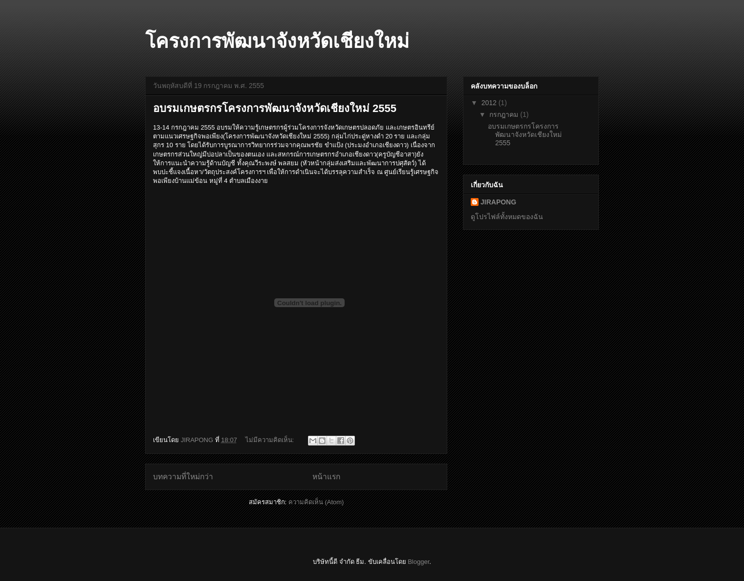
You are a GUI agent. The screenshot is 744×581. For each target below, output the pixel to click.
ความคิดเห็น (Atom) (316, 502)
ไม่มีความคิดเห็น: (270, 440)
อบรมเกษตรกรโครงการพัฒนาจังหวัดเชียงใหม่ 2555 (274, 108)
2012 (490, 103)
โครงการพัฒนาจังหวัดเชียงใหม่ (277, 41)
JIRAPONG (498, 202)
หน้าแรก (326, 476)
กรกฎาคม (504, 114)
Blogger (418, 561)
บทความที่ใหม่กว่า (183, 476)
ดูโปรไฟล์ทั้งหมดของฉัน (507, 217)
